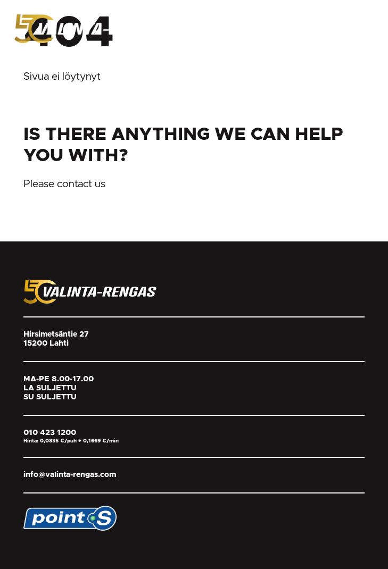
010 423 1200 (49, 433)
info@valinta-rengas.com (69, 475)
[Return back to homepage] (94, 28)
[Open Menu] (363, 25)
